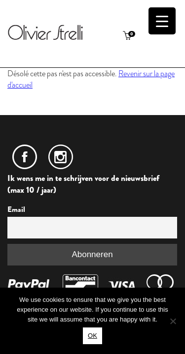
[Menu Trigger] (162, 20)
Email (16, 209)
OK (92, 335)
